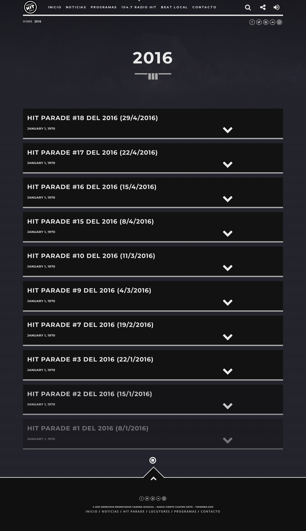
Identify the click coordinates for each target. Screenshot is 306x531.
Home (28, 21)
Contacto (211, 512)
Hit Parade (133, 512)
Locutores (159, 512)
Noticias (110, 512)
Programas (185, 512)
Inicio (92, 512)
